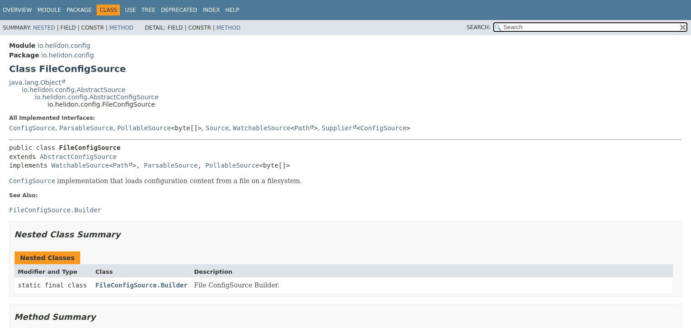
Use (130, 10)
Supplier (337, 128)
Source (217, 128)
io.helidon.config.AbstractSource (73, 89)
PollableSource (144, 128)
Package (79, 10)
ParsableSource (86, 128)
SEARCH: (479, 27)
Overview (17, 10)
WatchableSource (261, 128)
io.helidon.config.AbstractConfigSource (97, 97)
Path (302, 128)
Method (121, 28)
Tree (148, 10)
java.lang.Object (35, 82)
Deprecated (179, 10)
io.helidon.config (63, 45)
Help (232, 10)
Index (211, 10)
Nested (44, 28)
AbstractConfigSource (78, 156)
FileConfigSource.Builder (141, 285)
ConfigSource (32, 128)
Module (49, 10)
